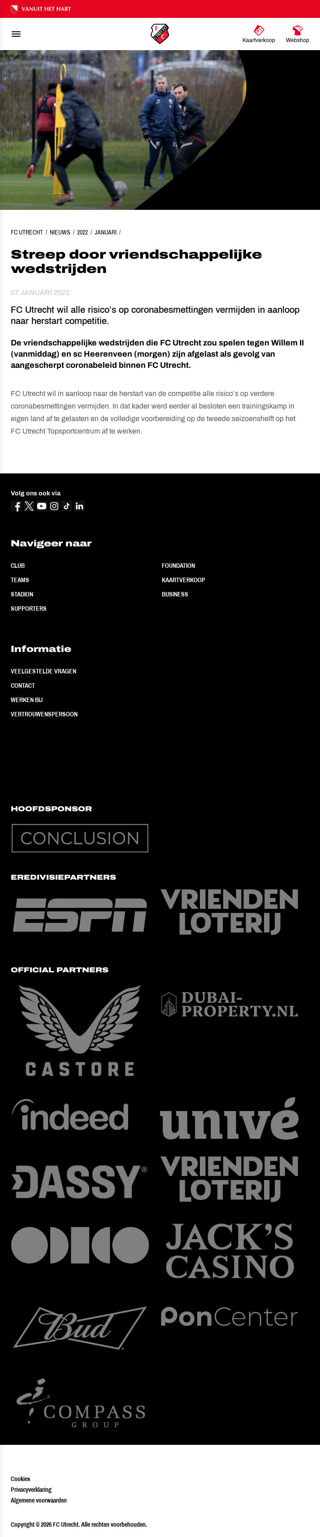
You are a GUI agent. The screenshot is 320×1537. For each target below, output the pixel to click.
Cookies (20, 1479)
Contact (23, 685)
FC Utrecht (27, 232)
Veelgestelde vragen (43, 671)
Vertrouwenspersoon (44, 714)
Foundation (178, 566)
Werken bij (27, 700)
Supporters (29, 609)
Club (18, 566)
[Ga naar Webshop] (297, 34)
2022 (82, 232)
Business (175, 594)
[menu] (16, 34)
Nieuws (60, 232)
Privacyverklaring (31, 1490)
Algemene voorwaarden (39, 1500)
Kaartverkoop (183, 580)
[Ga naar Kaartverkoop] (258, 34)
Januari (106, 232)
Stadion (22, 594)
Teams (20, 580)
